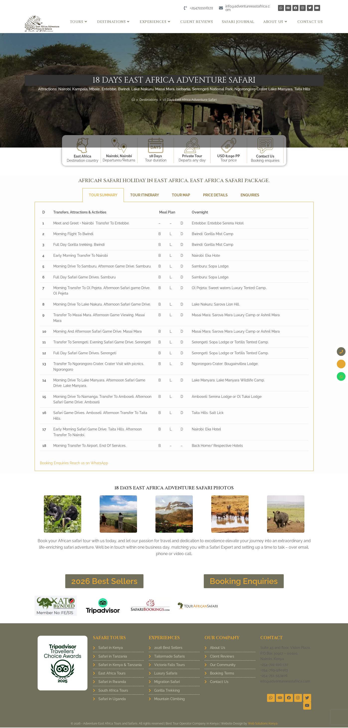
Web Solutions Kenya (263, 724)
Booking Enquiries (55, 463)
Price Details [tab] (215, 195)
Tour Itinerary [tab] (144, 195)
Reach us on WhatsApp (89, 463)
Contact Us (265, 156)
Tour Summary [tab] (103, 195)
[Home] (133, 100)
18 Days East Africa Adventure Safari (190, 100)
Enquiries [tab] (250, 195)
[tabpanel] (174, 336)
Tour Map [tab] (181, 195)
